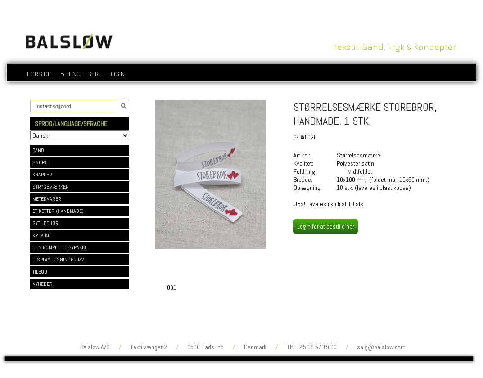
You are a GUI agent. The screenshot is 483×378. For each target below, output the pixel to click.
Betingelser (79, 73)
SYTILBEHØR (45, 223)
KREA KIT (41, 235)
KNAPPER (42, 174)
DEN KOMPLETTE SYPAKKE (59, 247)
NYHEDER (42, 284)
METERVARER (46, 198)
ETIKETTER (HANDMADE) (58, 211)
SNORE (40, 162)
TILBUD (39, 271)
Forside (39, 73)
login (116, 73)
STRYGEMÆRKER (50, 186)
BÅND (38, 150)
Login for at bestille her (325, 226)
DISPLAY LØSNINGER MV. (58, 259)
